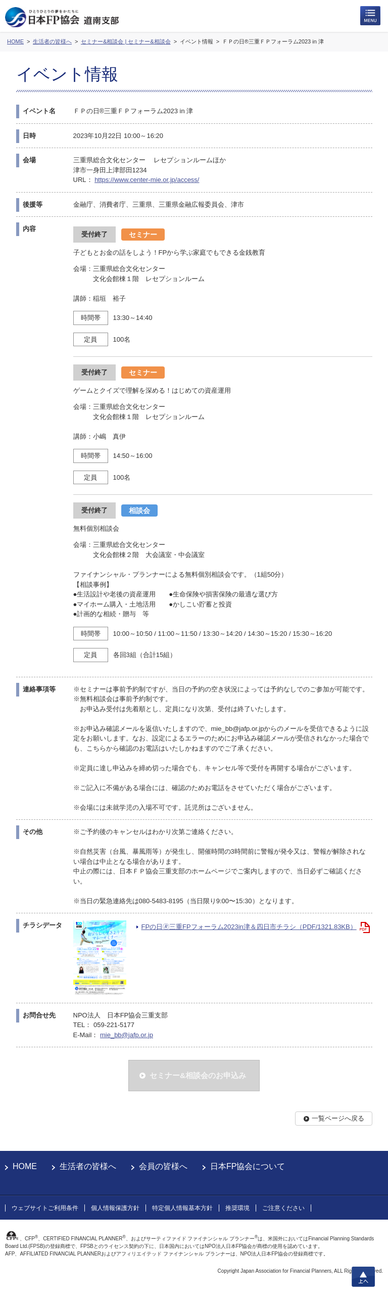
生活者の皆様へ (88, 1166)
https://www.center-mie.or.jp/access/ (146, 179)
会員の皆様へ (163, 1166)
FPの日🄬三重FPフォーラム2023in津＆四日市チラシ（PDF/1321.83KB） (249, 927)
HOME (25, 1166)
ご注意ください (283, 1208)
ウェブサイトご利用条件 (45, 1208)
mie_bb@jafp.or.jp (126, 1035)
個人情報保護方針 (115, 1208)
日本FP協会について (247, 1166)
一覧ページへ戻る (338, 1118)
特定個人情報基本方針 (182, 1208)
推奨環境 (237, 1208)
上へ (363, 1276)
